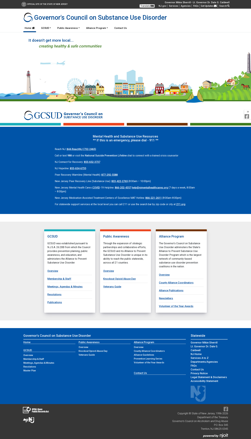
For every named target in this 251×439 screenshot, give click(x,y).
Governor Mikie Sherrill (204, 342)
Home (30, 28)
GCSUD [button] (45, 28)
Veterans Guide (112, 286)
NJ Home (196, 354)
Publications (54, 302)
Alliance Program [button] (96, 28)
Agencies (186, 6)
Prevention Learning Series (148, 358)
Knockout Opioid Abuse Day (119, 278)
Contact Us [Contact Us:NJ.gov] (197, 369)
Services (173, 6)
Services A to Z (200, 358)
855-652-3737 (92, 161)
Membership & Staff (59, 278)
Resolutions (54, 294)
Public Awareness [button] (67, 28)
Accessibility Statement (204, 381)
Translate (147, 5)
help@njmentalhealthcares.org (150, 187)
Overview (52, 270)
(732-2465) (81, 149)
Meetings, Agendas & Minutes (65, 286)
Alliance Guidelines (144, 355)
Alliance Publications (171, 290)
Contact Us (121, 27)
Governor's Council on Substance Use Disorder (57, 336)
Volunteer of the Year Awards (176, 306)
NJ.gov (162, 6)
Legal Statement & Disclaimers (209, 377)
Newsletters (166, 298)
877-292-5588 (109, 174)
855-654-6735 (78, 168)
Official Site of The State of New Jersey (44, 4)
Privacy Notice (199, 373)
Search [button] (224, 6)
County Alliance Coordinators (176, 282)
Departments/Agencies (204, 361)
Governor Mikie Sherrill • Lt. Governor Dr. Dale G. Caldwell (197, 2)
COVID (96, 187)
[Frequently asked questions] (196, 6)
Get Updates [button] (209, 5)
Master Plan (29, 370)
